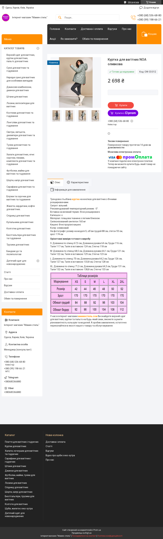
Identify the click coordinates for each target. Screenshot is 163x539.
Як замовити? (69, 38)
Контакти (70, 28)
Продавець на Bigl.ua (81, 533)
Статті (7, 272)
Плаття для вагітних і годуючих (21, 442)
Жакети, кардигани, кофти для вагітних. (21, 208)
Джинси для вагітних (16, 470)
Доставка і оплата (92, 28)
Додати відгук (151, 7)
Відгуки (112, 28)
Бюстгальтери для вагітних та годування (21, 237)
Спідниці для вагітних (18, 215)
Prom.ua (97, 530)
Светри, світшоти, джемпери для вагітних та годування (21, 135)
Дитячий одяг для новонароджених (16, 262)
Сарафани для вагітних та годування (21, 188)
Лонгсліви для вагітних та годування (20, 124)
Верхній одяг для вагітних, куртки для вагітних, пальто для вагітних (21, 58)
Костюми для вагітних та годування (20, 114)
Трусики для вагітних (18, 244)
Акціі (53, 38)
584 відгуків (133, 2)
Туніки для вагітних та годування (18, 146)
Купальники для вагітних (20, 222)
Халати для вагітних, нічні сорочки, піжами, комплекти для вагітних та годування (21, 159)
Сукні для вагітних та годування (18, 69)
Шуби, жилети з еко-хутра (19, 508)
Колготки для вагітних (18, 228)
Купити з (125, 113)
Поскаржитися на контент (84, 536)
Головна (55, 28)
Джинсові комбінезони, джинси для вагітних (19, 89)
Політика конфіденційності (109, 536)
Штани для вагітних (17, 96)
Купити (123, 105)
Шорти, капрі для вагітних (20, 180)
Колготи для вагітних (16, 504)
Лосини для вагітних (16, 483)
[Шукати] (60, 17)
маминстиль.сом (87, 316)
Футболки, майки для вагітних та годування (18, 172)
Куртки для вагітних (15, 446)
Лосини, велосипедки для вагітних (20, 105)
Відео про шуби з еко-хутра (60, 455)
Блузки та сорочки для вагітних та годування (19, 198)
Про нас (126, 28)
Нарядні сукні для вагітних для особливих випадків (21, 79)
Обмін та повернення (95, 38)
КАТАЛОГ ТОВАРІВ (14, 48)
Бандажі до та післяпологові (14, 253)
